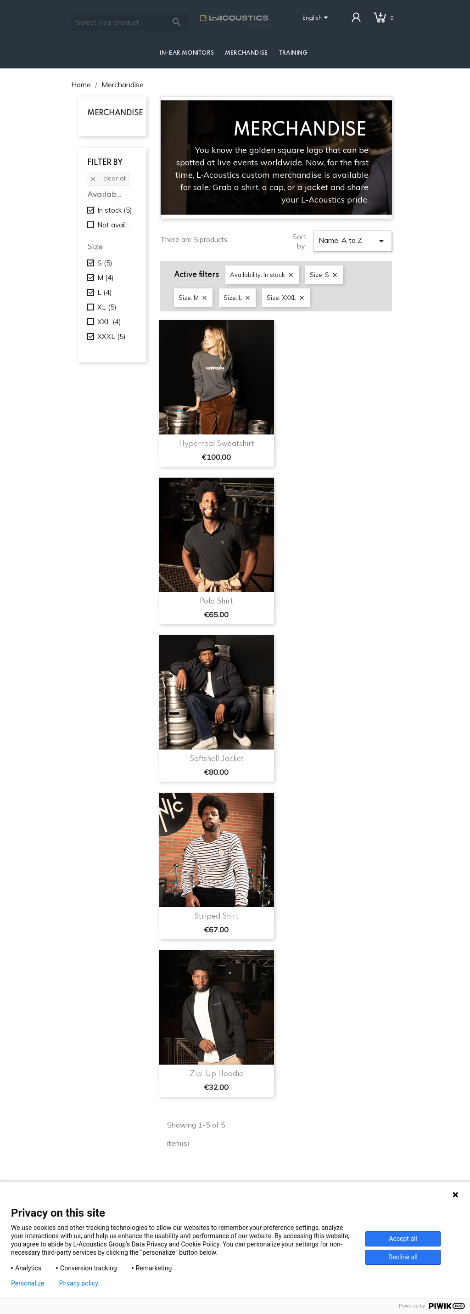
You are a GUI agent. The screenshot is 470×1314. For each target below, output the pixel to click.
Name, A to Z (353, 241)
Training (293, 53)
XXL (109, 321)
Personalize (28, 1283)
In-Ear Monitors (187, 53)
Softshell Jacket (217, 759)
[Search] (129, 22)
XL (107, 307)
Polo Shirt (216, 601)
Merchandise (246, 53)
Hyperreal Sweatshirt (216, 444)
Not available (115, 224)
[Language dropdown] (316, 18)
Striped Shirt (216, 916)
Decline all (403, 1257)
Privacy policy (78, 1283)
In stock (114, 210)
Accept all (403, 1238)
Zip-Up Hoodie (216, 1074)
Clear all (108, 178)
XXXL (111, 336)
